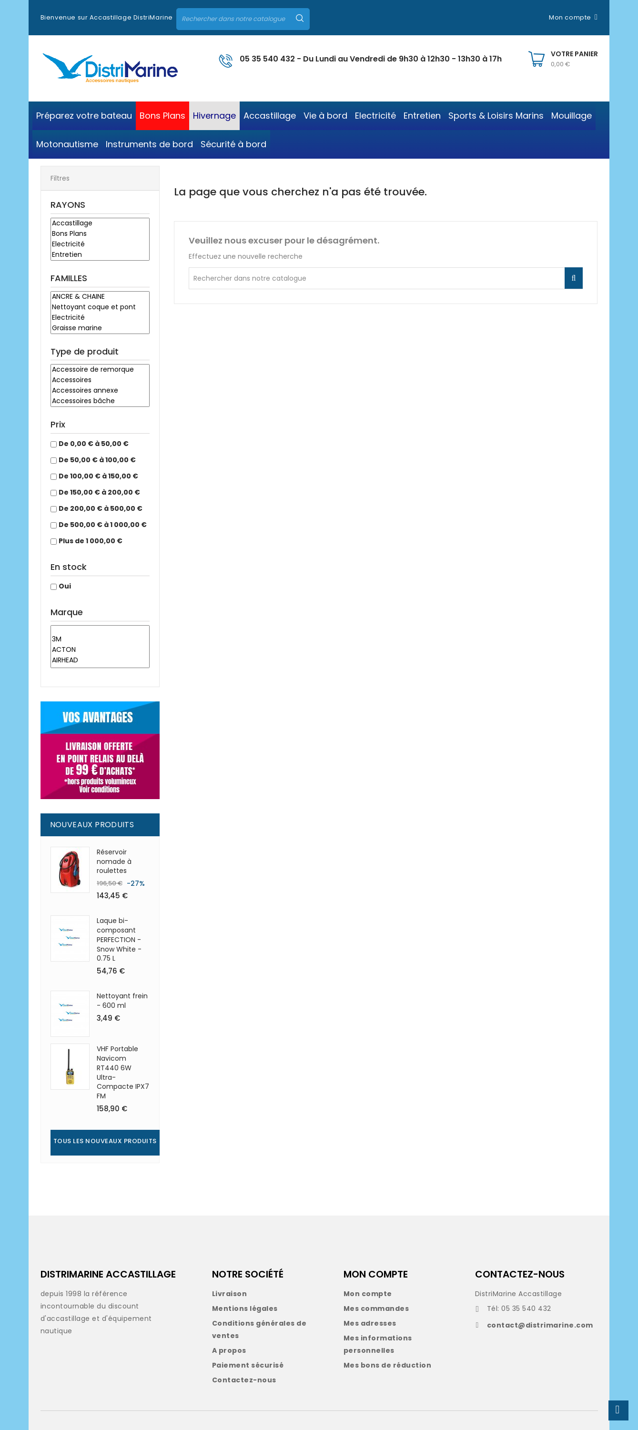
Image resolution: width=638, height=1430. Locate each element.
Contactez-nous (244, 1380)
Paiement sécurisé (248, 1365)
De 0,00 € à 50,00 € (94, 443)
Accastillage (100, 223)
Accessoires (100, 380)
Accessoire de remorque (100, 370)
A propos (229, 1350)
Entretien (100, 255)
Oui (65, 586)
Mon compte (368, 1293)
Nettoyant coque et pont (100, 307)
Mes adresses (370, 1323)
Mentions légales (245, 1308)
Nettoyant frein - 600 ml (122, 1000)
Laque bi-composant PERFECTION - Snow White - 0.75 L (119, 939)
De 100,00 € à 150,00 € (98, 476)
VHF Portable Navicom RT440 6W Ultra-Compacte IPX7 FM (123, 1072)
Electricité (100, 244)
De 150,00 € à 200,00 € (99, 492)
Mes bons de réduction (388, 1365)
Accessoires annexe (100, 390)
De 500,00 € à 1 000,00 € (103, 524)
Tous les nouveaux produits (105, 1141)
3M (100, 639)
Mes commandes (376, 1308)
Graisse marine (100, 328)
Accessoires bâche (100, 401)
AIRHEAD (100, 660)
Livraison (229, 1293)
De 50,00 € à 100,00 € (97, 460)
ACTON (100, 650)
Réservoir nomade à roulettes (114, 861)
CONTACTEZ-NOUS (520, 1274)
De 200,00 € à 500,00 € (100, 508)
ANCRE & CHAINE (100, 297)
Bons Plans (100, 234)
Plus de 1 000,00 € (90, 541)
